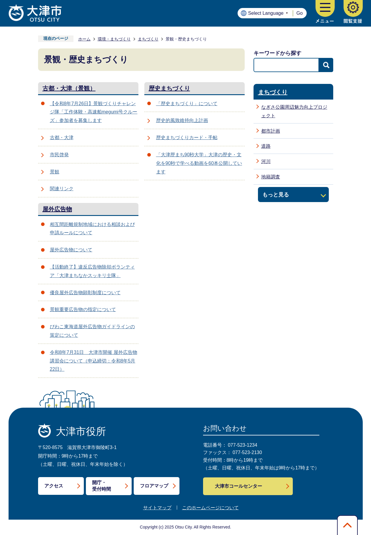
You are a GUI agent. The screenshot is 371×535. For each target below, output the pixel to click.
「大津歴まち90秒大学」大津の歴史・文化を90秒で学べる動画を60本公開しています (199, 163)
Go (299, 13)
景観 (54, 171)
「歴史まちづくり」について (187, 103)
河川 (266, 161)
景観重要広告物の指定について (83, 309)
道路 (266, 146)
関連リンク (61, 188)
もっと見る (275, 194)
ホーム (84, 39)
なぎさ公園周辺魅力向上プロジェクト (294, 111)
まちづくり (148, 39)
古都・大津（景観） (69, 88)
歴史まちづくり (169, 88)
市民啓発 (59, 154)
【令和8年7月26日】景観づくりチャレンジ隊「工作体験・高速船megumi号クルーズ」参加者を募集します (94, 112)
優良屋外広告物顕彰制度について (85, 292)
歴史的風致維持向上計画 (182, 120)
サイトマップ (157, 507)
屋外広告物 (57, 209)
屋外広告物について (71, 249)
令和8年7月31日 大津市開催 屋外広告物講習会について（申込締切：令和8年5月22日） (93, 361)
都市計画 (270, 131)
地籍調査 (270, 176)
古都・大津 (61, 137)
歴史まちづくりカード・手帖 (187, 137)
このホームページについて (210, 507)
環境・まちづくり (114, 39)
